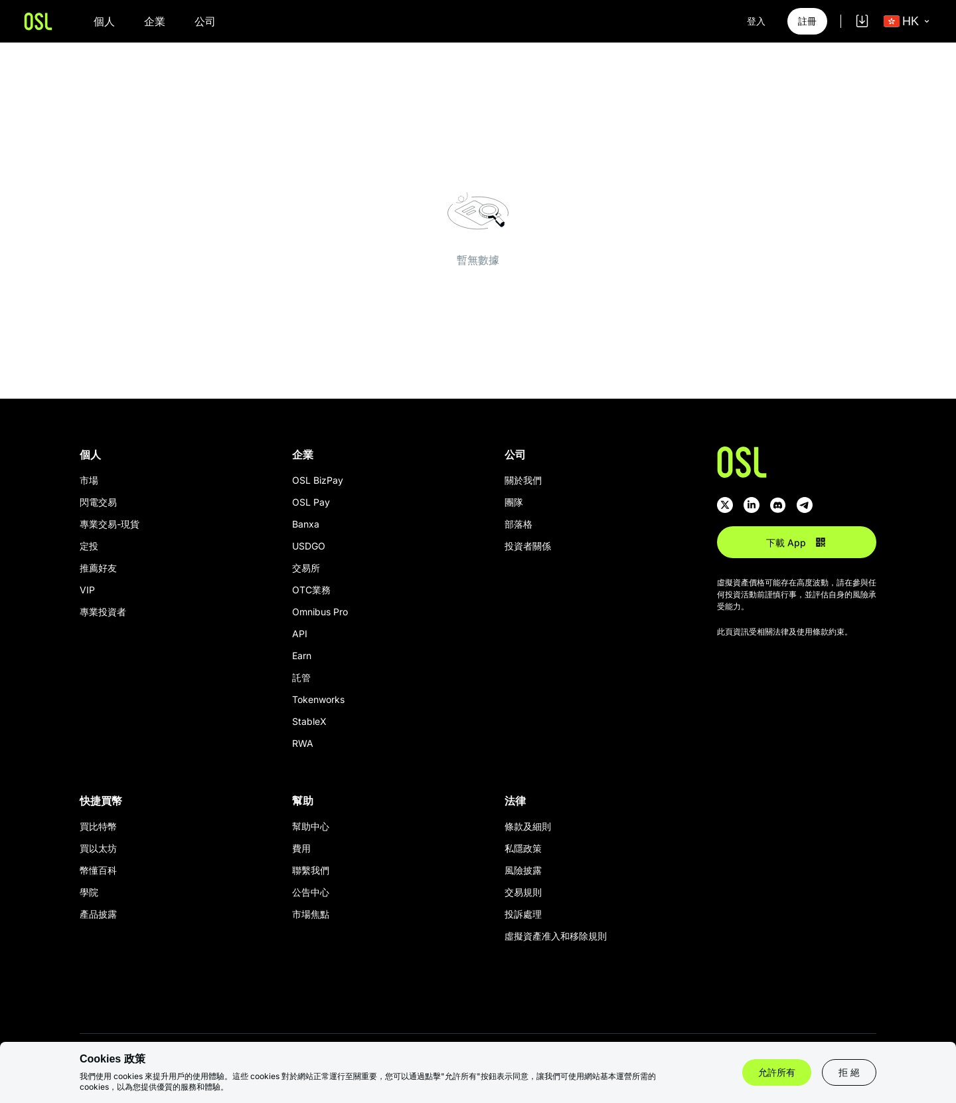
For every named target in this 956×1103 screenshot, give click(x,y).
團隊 (514, 502)
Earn (301, 655)
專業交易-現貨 (109, 524)
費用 (301, 848)
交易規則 (523, 892)
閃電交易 (98, 502)
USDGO (308, 546)
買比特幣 (98, 826)
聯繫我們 (310, 870)
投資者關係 (528, 546)
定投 (89, 546)
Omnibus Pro (320, 611)
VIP (87, 589)
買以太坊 (98, 848)
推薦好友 (98, 567)
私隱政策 (523, 848)
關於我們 (523, 480)
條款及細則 (528, 826)
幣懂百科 (98, 870)
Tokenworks (318, 699)
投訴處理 (523, 914)
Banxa (305, 524)
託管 (301, 677)
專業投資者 (103, 611)
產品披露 (98, 914)
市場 (89, 480)
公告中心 (310, 892)
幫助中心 (310, 826)
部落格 (518, 524)
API (299, 633)
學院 (89, 892)
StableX (309, 721)
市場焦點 (310, 914)
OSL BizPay (317, 480)
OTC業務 (311, 589)
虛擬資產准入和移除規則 (556, 936)
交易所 (306, 567)
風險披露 (523, 870)
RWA (302, 743)
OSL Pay (311, 502)
